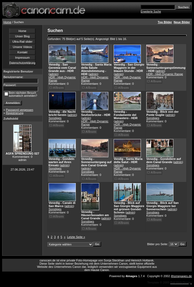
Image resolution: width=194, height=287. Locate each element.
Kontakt (22, 52)
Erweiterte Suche (151, 11)
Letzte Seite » (76, 237)
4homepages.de (181, 276)
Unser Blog (22, 36)
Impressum (22, 57)
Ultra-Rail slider (22, 41)
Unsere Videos (22, 46)
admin (54, 74)
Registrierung (14, 113)
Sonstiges (55, 118)
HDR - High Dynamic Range (164, 74)
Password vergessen (19, 109)
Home (7, 22)
